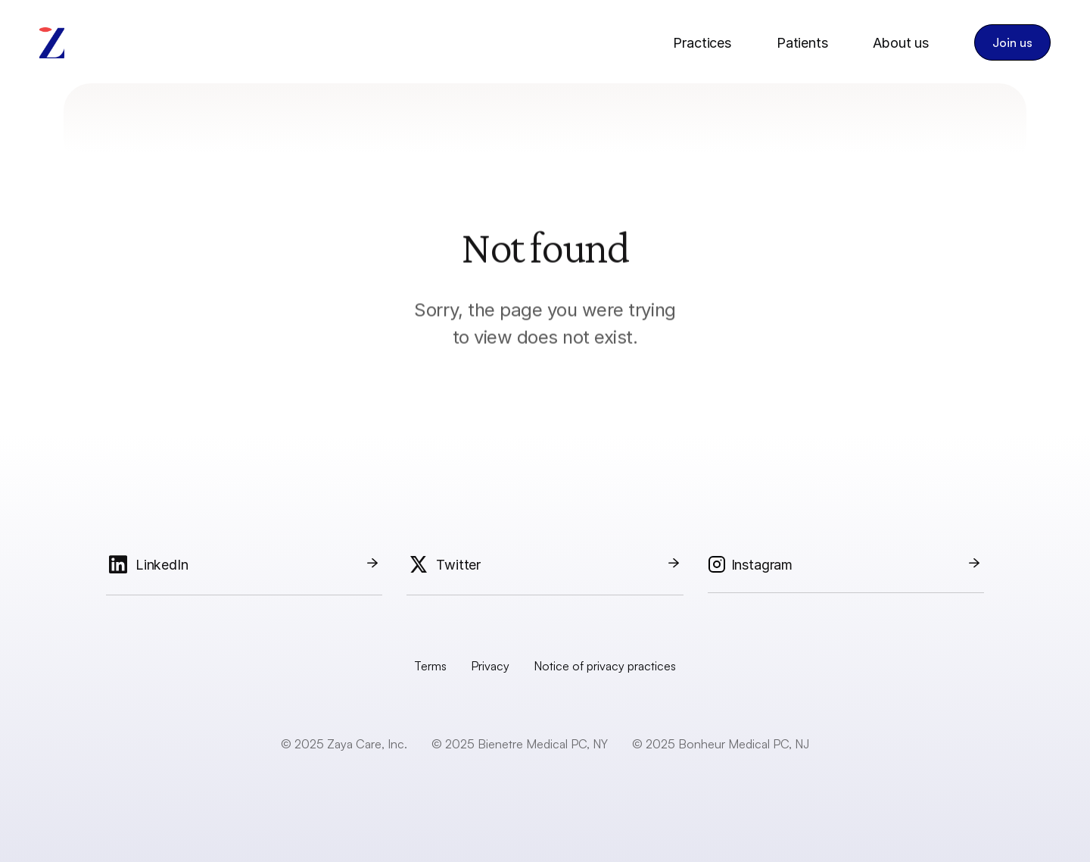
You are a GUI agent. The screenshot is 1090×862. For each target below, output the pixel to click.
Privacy (490, 665)
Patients (802, 43)
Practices (701, 43)
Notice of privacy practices (605, 665)
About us (901, 43)
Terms (430, 665)
